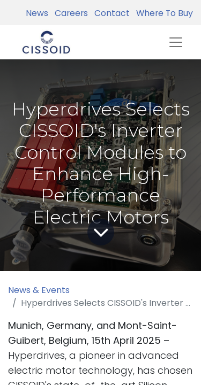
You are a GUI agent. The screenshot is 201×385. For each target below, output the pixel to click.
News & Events (39, 290)
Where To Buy (162, 13)
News (37, 13)
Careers (69, 13)
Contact (110, 13)
